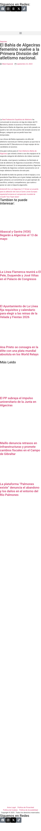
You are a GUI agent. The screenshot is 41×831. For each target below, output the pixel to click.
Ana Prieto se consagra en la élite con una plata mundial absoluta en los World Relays (19, 350)
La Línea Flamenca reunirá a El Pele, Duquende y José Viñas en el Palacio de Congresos (20, 275)
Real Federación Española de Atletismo (17, 120)
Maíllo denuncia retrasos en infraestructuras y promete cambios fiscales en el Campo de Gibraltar (20, 448)
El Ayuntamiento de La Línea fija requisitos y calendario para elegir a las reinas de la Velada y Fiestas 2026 (19, 311)
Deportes (3, 42)
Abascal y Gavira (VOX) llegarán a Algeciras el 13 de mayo (19, 235)
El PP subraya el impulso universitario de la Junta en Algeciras (18, 401)
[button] (20, 33)
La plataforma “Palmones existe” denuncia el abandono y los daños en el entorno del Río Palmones (19, 489)
